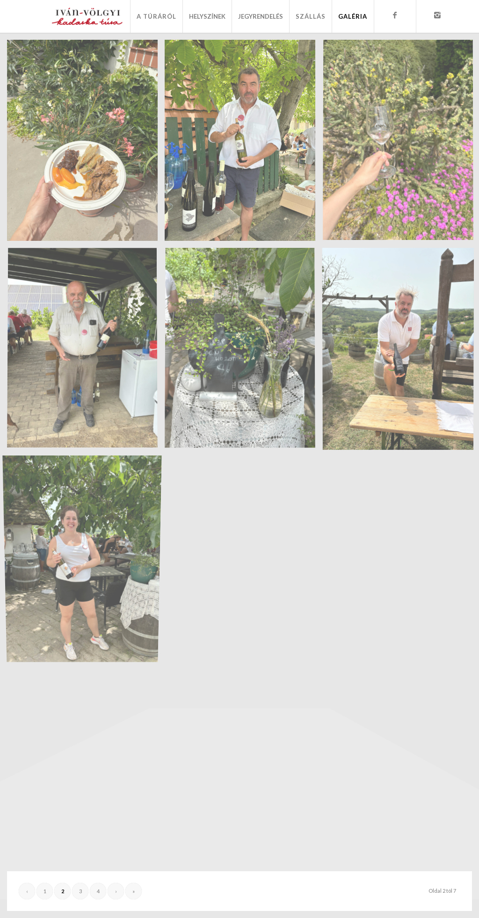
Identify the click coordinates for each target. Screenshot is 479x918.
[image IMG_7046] (86, 144)
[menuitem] (156, 16)
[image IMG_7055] (86, 352)
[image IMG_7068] (86, 559)
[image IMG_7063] (243, 352)
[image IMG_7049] (243, 144)
